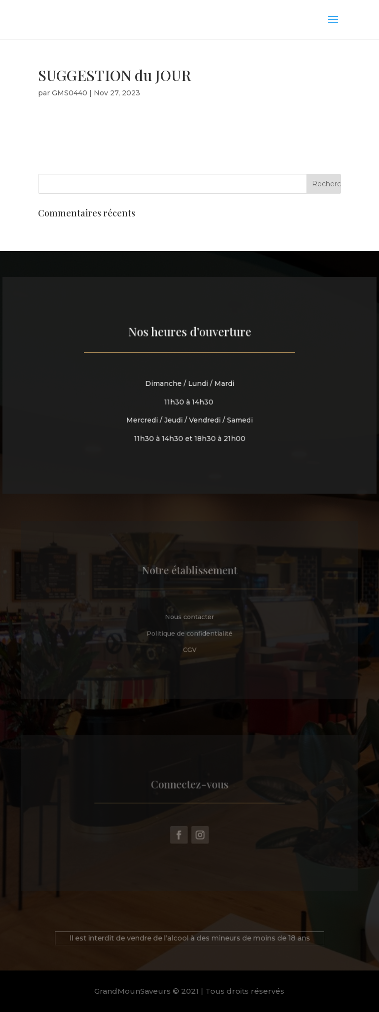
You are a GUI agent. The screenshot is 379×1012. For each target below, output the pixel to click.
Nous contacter (190, 616)
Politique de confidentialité (190, 631)
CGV (189, 647)
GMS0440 (69, 92)
